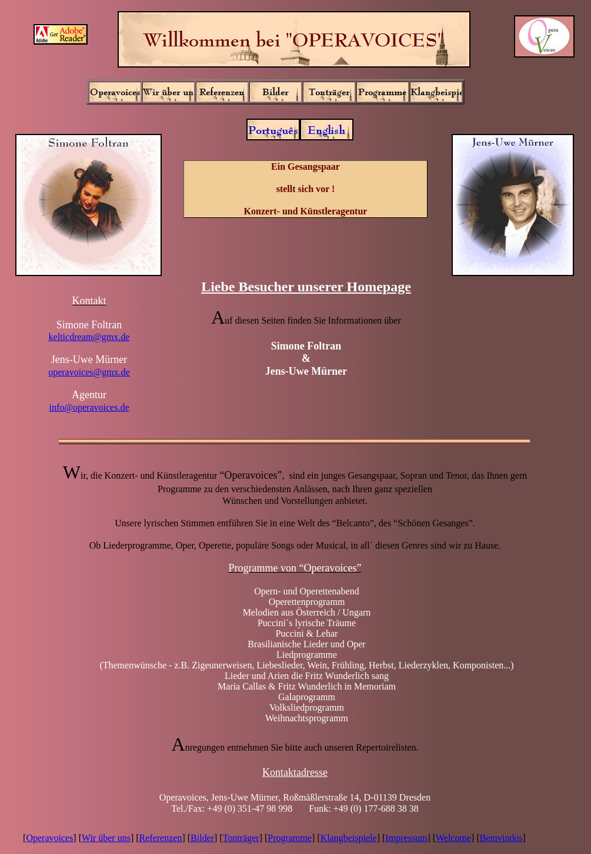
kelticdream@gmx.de (89, 337)
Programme (290, 838)
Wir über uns (106, 838)
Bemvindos (501, 838)
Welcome (453, 838)
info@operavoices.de (89, 407)
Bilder (202, 838)
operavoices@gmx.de (89, 372)
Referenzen (160, 838)
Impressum (406, 838)
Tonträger (241, 838)
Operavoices (49, 838)
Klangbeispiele (348, 838)
